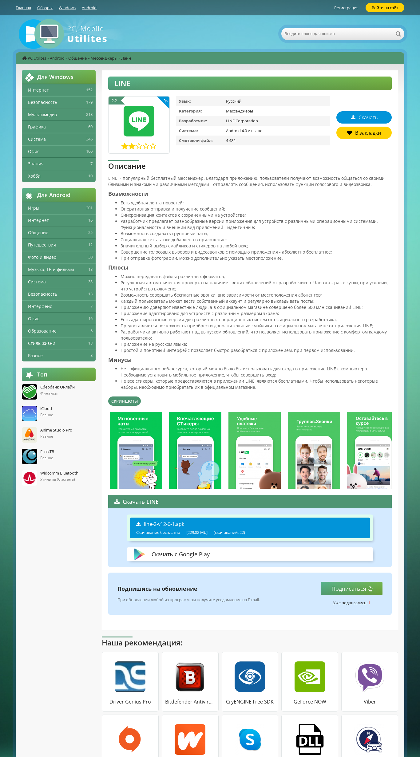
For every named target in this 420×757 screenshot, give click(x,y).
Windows (67, 7)
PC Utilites (37, 58)
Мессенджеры (103, 58)
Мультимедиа (42, 114)
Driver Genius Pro (130, 701)
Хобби (34, 176)
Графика (37, 127)
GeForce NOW (310, 701)
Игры (33, 208)
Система (37, 139)
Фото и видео (42, 257)
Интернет (38, 90)
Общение (77, 58)
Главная (23, 7)
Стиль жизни (41, 343)
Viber (370, 701)
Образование (42, 331)
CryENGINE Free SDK (250, 701)
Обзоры (45, 7)
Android (89, 7)
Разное (35, 355)
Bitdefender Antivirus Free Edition (190, 701)
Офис (33, 151)
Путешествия (42, 245)
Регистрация (346, 7)
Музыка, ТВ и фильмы (51, 269)
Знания (36, 164)
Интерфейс (40, 306)
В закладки (364, 132)
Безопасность (42, 102)
